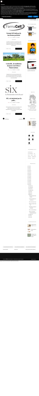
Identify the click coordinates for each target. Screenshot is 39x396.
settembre (30, 190)
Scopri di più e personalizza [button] (6, 16)
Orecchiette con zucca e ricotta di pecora (34, 34)
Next (22, 28)
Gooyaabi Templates (20, 259)
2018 (29, 177)
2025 (29, 167)
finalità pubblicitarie (19, 10)
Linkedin (29, 140)
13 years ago (10, 37)
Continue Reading (18, 48)
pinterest (29, 143)
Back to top (33, 259)
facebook (29, 136)
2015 (29, 181)
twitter (33, 140)
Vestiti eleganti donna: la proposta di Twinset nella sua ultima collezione (34, 123)
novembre (30, 187)
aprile (30, 215)
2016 (29, 180)
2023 (29, 170)
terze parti (15, 8)
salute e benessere (30, 153)
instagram (33, 136)
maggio (30, 214)
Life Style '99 (16, 249)
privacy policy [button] (27, 6)
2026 (29, 166)
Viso (34, 153)
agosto (30, 191)
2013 (29, 184)
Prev (20, 28)
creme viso (29, 156)
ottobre (30, 188)
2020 (29, 174)
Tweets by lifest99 (5, 249)
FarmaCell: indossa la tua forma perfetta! (14, 34)
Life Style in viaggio (31, 26)
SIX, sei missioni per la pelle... (13, 99)
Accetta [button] (35, 16)
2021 (29, 173)
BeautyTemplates (10, 259)
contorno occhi (34, 156)
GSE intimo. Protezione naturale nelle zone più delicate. (34, 235)
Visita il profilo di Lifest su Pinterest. (31, 249)
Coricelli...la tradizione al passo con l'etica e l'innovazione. (14, 66)
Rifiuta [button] (30, 16)
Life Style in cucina (31, 32)
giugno (30, 194)
